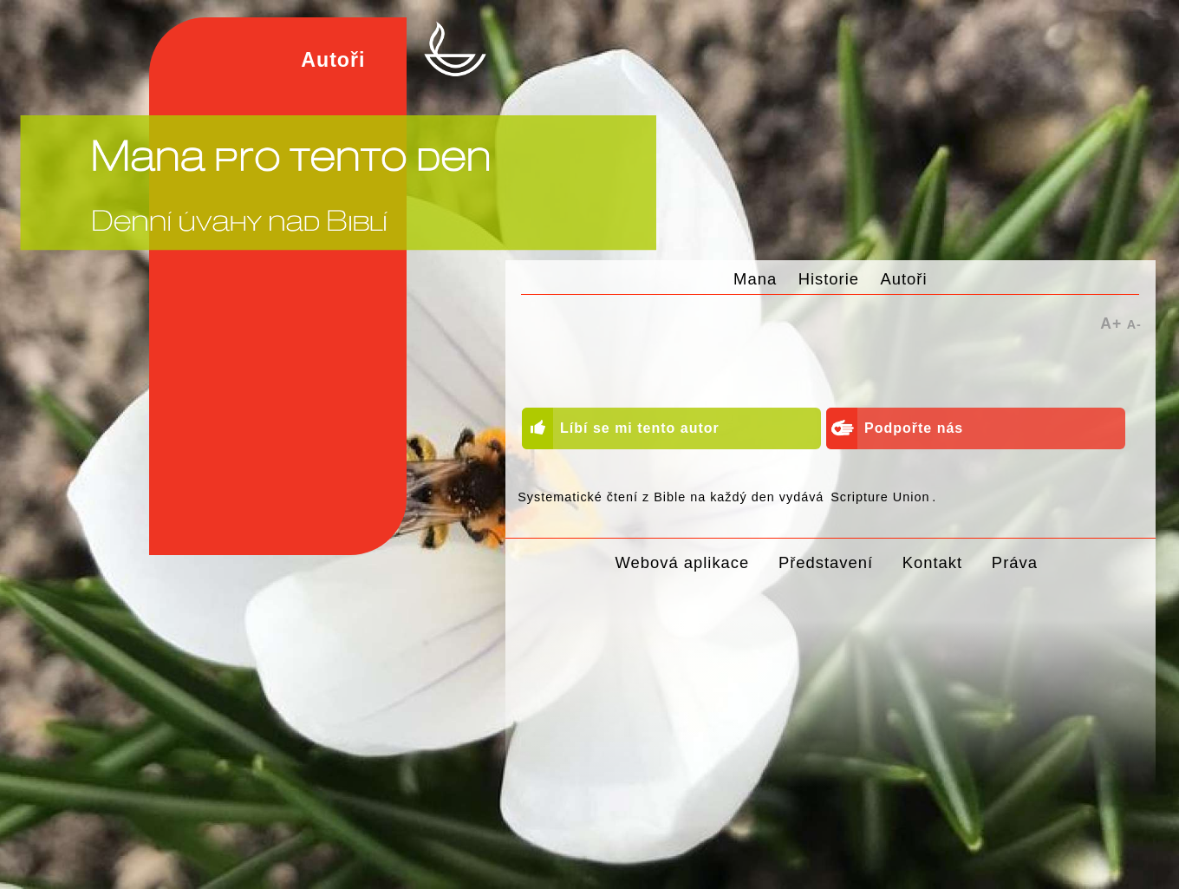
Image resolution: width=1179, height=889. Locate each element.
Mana (755, 279)
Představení (825, 562)
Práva (1015, 562)
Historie (828, 279)
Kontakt (932, 562)
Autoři (903, 279)
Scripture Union (880, 497)
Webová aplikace (683, 562)
